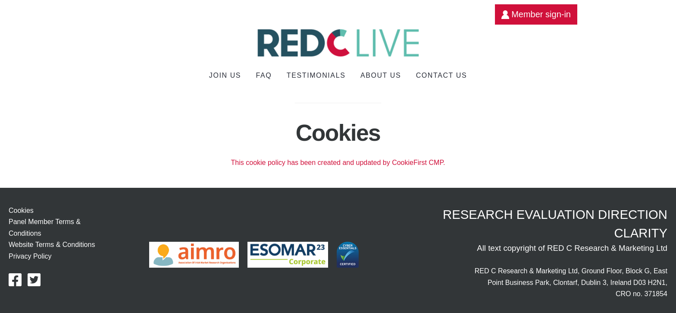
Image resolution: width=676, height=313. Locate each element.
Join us (225, 75)
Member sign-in (536, 14)
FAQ (264, 75)
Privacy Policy (30, 256)
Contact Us (441, 75)
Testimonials (316, 75)
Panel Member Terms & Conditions (45, 227)
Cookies (21, 210)
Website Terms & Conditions (52, 244)
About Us (380, 75)
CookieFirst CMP (417, 162)
